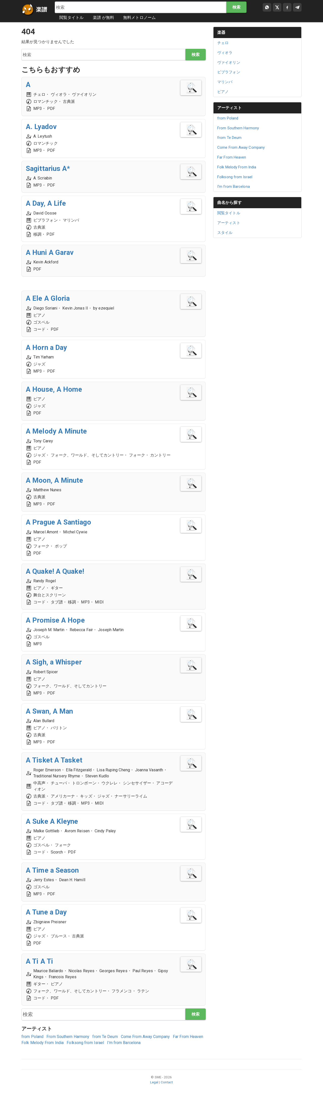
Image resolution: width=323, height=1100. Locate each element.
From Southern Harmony (67, 1036)
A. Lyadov (42, 127)
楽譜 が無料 (103, 17)
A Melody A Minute (56, 431)
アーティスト (229, 107)
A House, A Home (54, 389)
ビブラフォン (228, 72)
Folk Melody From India (42, 1042)
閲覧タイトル (71, 17)
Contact (167, 1082)
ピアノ (223, 91)
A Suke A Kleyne (52, 821)
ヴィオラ (224, 52)
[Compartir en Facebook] (287, 7)
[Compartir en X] (277, 7)
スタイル (224, 232)
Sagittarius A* (48, 168)
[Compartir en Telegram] (297, 7)
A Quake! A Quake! (55, 571)
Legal (154, 1082)
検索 (236, 7)
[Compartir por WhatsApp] (267, 7)
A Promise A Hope (56, 620)
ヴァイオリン (228, 62)
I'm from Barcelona (124, 1042)
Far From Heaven (188, 1036)
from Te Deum (105, 1036)
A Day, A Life (46, 203)
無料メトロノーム (139, 17)
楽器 (221, 32)
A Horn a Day (47, 347)
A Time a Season (53, 870)
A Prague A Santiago (59, 522)
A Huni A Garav (50, 252)
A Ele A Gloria (48, 298)
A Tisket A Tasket (54, 760)
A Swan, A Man (50, 711)
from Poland (32, 1036)
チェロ (223, 43)
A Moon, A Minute (55, 480)
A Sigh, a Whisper (54, 662)
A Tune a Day (46, 912)
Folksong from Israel (85, 1042)
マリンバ (224, 82)
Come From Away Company (145, 1036)
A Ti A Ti (39, 961)
